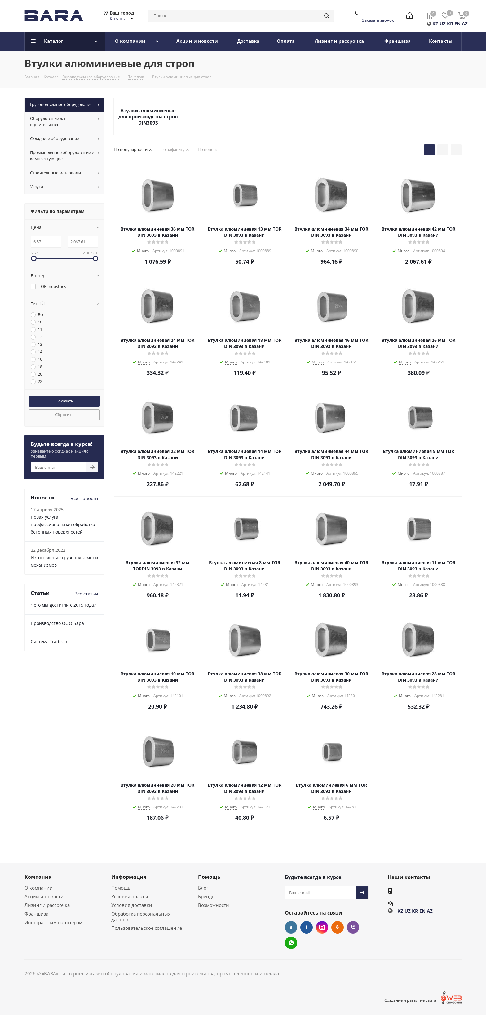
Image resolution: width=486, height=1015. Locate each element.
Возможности (213, 905)
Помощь (120, 888)
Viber (353, 927)
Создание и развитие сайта (410, 1000)
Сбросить (64, 414)
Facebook (306, 927)
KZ (435, 23)
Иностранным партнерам (53, 922)
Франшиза (36, 914)
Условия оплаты (129, 896)
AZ (465, 23)
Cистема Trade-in (49, 641)
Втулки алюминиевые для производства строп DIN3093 (148, 116)
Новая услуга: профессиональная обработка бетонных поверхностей (63, 524)
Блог (203, 888)
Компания (37, 876)
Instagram (322, 927)
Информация (128, 876)
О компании (38, 888)
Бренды (207, 896)
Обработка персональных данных (140, 916)
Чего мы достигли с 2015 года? (63, 605)
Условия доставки (131, 905)
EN (457, 23)
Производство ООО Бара (57, 623)
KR (450, 23)
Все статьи (86, 594)
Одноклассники (337, 927)
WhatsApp (291, 943)
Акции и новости (44, 896)
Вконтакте (291, 927)
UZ (443, 23)
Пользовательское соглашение (146, 928)
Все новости (84, 498)
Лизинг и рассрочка (47, 905)
